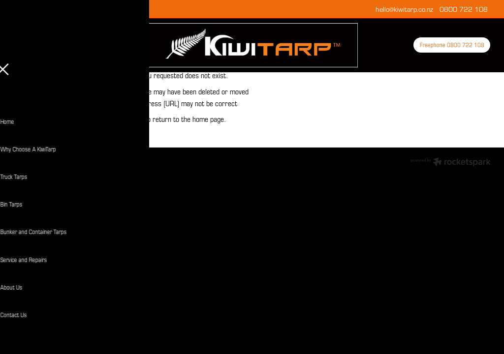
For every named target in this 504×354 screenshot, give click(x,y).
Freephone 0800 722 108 (452, 45)
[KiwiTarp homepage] (252, 45)
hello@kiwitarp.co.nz (404, 9)
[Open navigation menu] (73, 45)
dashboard (59, 160)
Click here (128, 119)
